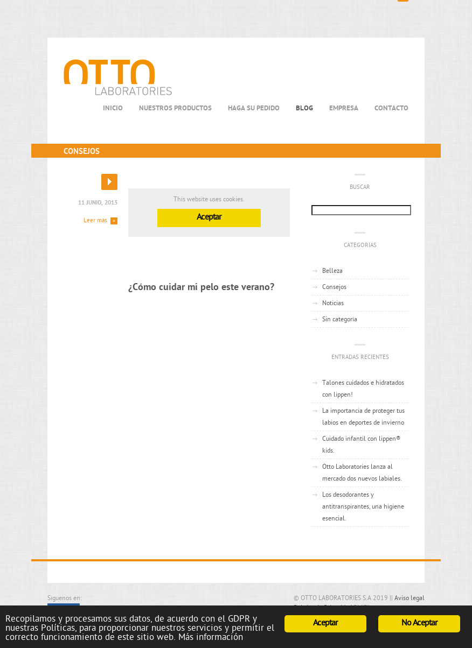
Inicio (113, 108)
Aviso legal (409, 598)
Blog (304, 108)
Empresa (343, 108)
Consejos (334, 287)
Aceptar (209, 217)
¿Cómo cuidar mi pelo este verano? (201, 287)
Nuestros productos (175, 108)
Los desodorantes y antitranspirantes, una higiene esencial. (363, 507)
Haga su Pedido (254, 108)
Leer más (95, 221)
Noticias (333, 303)
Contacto (391, 108)
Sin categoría (339, 319)
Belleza (332, 271)
